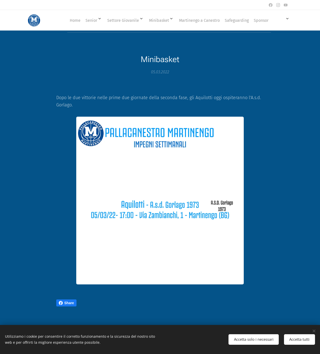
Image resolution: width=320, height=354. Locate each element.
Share (66, 303)
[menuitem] (162, 20)
